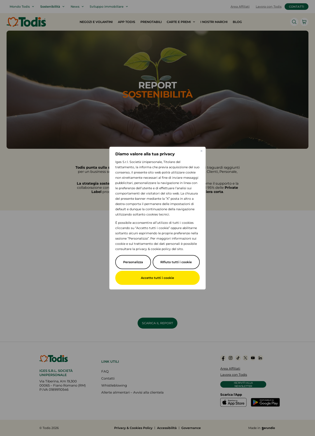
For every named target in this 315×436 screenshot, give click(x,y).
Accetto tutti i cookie (157, 278)
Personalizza (133, 262)
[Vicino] (201, 151)
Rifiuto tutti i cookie (176, 262)
